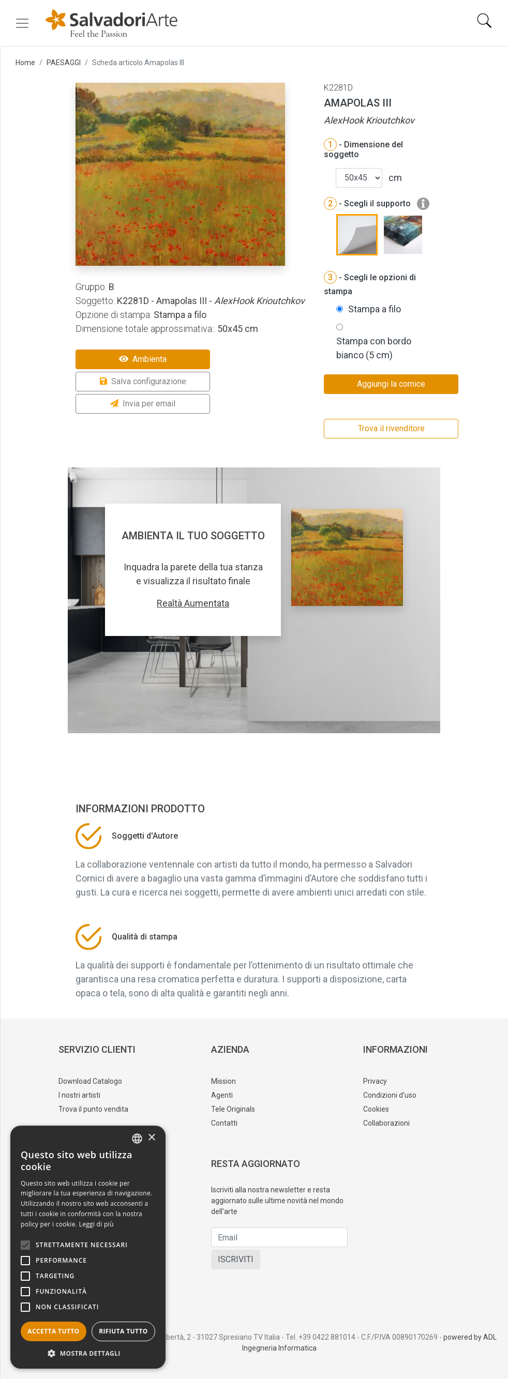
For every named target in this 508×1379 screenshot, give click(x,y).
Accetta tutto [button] (53, 1331)
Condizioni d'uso (389, 1095)
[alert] (88, 1247)
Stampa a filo (374, 309)
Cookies (376, 1109)
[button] (88, 1353)
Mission (223, 1081)
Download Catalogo (90, 1081)
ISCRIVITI (235, 1259)
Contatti (224, 1123)
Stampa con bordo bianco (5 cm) (373, 348)
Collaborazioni (386, 1123)
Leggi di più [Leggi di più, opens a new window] (96, 1224)
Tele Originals (233, 1109)
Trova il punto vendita (93, 1109)
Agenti (222, 1095)
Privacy (375, 1081)
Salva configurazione (143, 381)
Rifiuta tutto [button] (123, 1331)
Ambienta (143, 359)
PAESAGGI (64, 62)
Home (25, 62)
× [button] (151, 1138)
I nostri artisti (79, 1095)
